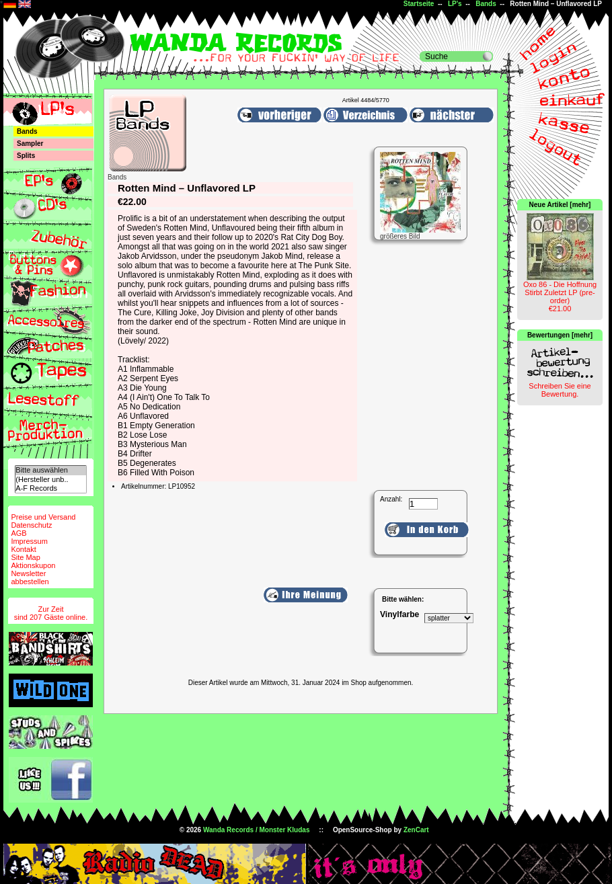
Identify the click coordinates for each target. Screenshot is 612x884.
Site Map (25, 557)
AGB (18, 533)
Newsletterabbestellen (29, 577)
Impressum (29, 541)
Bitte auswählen (50, 470)
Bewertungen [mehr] (559, 335)
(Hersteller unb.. (50, 479)
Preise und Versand (43, 517)
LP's (455, 3)
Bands (485, 3)
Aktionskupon (33, 565)
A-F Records (50, 488)
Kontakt (23, 549)
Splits (26, 155)
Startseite (419, 3)
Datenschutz (31, 525)
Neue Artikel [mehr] (560, 204)
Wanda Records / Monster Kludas (256, 830)
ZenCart (416, 830)
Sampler (30, 143)
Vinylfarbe (399, 614)
